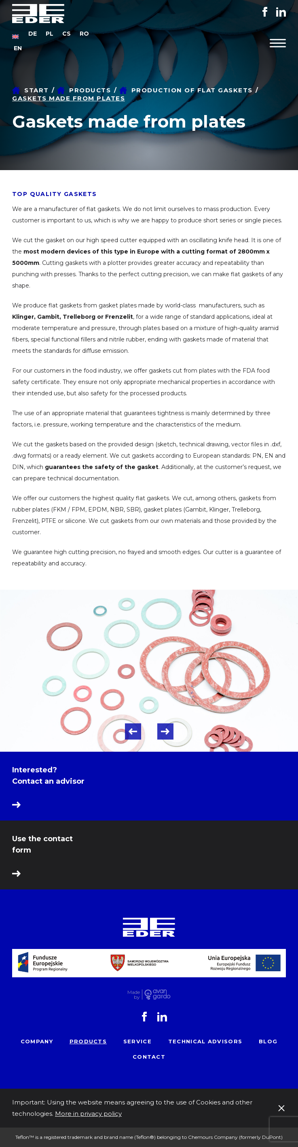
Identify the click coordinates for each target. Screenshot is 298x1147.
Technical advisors (205, 1041)
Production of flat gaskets (192, 90)
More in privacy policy (88, 1113)
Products (90, 90)
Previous (133, 731)
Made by (133, 994)
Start (36, 90)
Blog (268, 1041)
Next (165, 731)
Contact (149, 1056)
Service (137, 1041)
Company (37, 1041)
